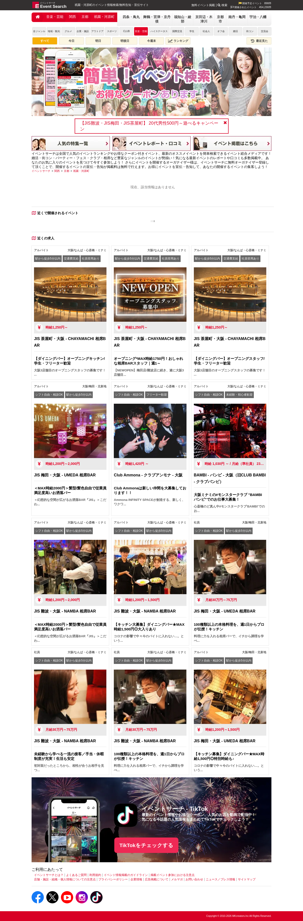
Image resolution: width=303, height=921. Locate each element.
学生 (191, 31)
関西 (72, 17)
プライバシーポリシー (113, 879)
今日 (71, 41)
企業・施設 (83, 31)
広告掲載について (156, 879)
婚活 (235, 31)
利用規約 (95, 875)
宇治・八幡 (258, 17)
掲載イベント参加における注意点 (173, 875)
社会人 (206, 31)
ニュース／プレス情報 (220, 879)
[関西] (57, 170)
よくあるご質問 (76, 875)
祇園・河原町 (104, 17)
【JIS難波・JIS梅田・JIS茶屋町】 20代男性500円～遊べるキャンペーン (149, 126)
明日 (98, 41)
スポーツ (112, 31)
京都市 (220, 19)
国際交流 (177, 31)
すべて (44, 41)
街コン (250, 31)
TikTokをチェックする (146, 845)
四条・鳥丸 (131, 17)
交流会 (264, 31)
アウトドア (97, 31)
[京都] (66, 170)
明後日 (124, 41)
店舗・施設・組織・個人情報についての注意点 (65, 879)
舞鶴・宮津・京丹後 (157, 19)
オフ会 (221, 31)
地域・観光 (54, 31)
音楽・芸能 (54, 17)
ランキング (178, 41)
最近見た (259, 41)
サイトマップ (247, 879)
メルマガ (177, 879)
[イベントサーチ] (41, 170)
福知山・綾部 (182, 19)
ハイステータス (159, 31)
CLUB (126, 31)
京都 (85, 17)
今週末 (151, 41)
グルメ (68, 31)
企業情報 (136, 879)
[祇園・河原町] (81, 170)
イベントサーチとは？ (48, 875)
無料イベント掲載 (203, 5)
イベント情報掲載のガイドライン (126, 875)
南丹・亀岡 (236, 17)
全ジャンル (39, 31)
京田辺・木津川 (203, 19)
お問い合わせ (194, 879)
